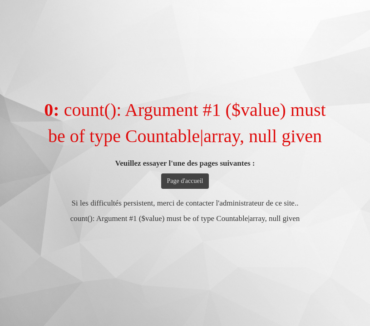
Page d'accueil (185, 180)
